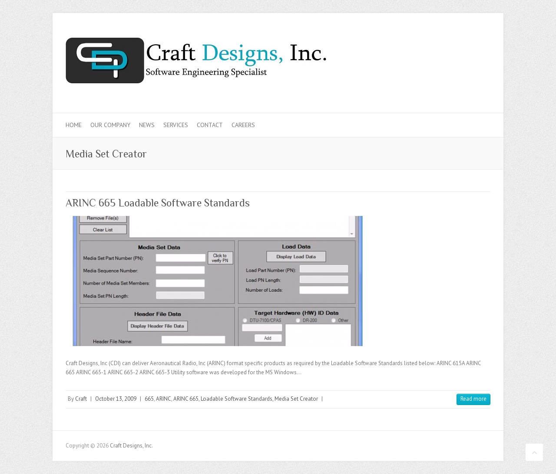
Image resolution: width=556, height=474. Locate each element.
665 (149, 398)
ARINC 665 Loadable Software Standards (158, 203)
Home (74, 125)
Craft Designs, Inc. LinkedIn (467, 44)
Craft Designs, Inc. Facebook (439, 44)
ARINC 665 (186, 398)
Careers (243, 125)
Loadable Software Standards (236, 398)
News (147, 125)
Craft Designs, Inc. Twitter (453, 44)
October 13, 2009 (115, 398)
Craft (81, 398)
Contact (210, 125)
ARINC (163, 398)
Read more (473, 398)
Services (175, 125)
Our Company (110, 125)
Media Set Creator (296, 398)
